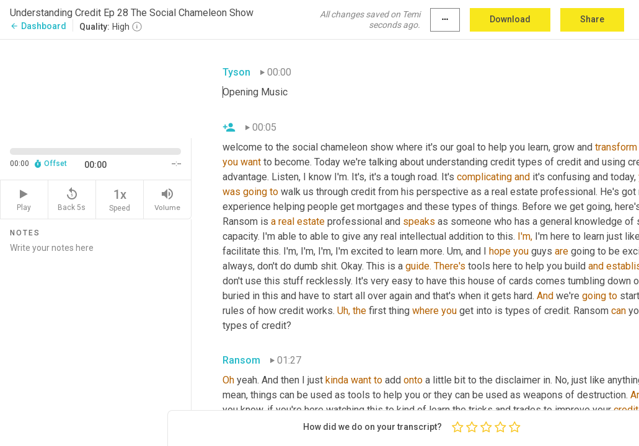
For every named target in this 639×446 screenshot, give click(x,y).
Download (510, 19)
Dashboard (38, 26)
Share (592, 19)
